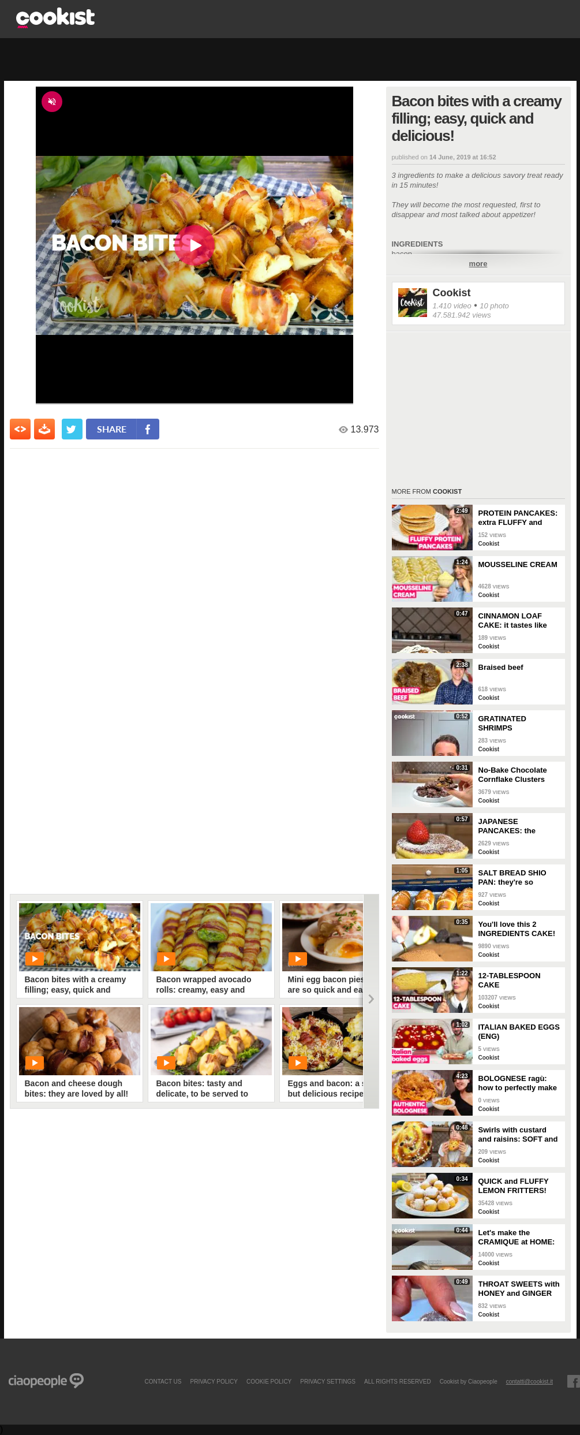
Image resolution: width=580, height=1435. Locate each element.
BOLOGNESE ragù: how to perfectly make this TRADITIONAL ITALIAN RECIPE (517, 1083)
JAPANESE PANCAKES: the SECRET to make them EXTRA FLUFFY (518, 826)
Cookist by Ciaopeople (468, 1381)
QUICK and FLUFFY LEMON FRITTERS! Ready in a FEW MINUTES (513, 1186)
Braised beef (500, 667)
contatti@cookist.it (529, 1381)
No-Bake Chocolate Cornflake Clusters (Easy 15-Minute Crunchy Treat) (512, 775)
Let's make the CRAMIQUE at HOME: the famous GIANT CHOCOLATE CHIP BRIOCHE (516, 1237)
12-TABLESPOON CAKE (509, 980)
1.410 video (452, 305)
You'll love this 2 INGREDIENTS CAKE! (517, 929)
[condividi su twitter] (72, 429)
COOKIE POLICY (268, 1381)
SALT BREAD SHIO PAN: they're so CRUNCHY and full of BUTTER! (515, 878)
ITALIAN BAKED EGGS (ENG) (519, 1032)
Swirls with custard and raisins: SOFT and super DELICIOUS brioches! (518, 1134)
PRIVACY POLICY (213, 1381)
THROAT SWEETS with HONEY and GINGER (519, 1289)
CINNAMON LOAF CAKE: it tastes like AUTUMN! (512, 621)
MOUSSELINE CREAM (517, 564)
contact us (162, 1381)
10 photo (494, 305)
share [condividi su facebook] (111, 428)
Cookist (452, 293)
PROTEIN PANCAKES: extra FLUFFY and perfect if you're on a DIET (518, 518)
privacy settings (328, 1381)
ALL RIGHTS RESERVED (397, 1381)
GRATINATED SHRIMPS (502, 723)
